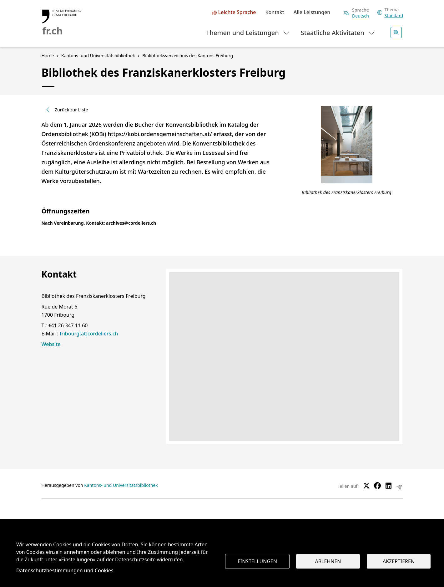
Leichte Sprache (237, 12)
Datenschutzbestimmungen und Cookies (65, 570)
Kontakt (274, 12)
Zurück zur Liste (66, 110)
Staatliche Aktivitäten (338, 32)
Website (51, 344)
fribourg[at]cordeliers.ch (89, 333)
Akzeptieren (399, 561)
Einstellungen (257, 561)
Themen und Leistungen (248, 32)
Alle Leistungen (312, 12)
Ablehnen (328, 561)
